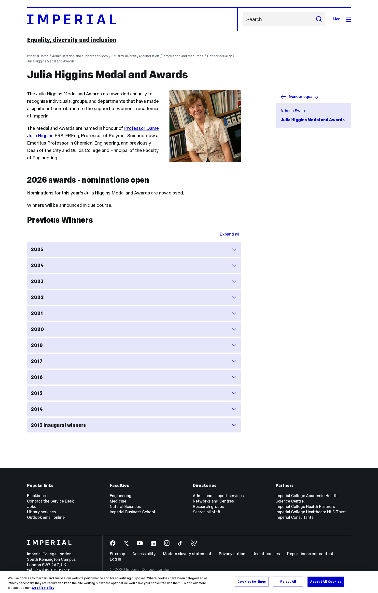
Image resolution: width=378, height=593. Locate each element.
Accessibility (144, 553)
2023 (134, 281)
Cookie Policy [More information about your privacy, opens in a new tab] (43, 588)
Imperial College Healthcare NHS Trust (311, 512)
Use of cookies (266, 553)
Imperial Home (37, 56)
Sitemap (117, 553)
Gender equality (219, 56)
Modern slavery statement (187, 553)
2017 (134, 361)
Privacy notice (232, 553)
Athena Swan (292, 110)
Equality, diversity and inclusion (71, 39)
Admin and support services (218, 495)
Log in (115, 559)
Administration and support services (80, 56)
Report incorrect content (310, 553)
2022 (134, 297)
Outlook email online (46, 517)
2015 (134, 393)
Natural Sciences (125, 506)
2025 (134, 249)
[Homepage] (132, 19)
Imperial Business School (132, 512)
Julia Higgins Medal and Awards (51, 61)
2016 (134, 377)
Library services (41, 512)
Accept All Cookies (325, 581)
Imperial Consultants (294, 517)
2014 (134, 409)
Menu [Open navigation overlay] (342, 19)
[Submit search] (318, 19)
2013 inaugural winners (134, 425)
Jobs (31, 506)
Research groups (208, 506)
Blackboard (37, 495)
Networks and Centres (213, 501)
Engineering (120, 495)
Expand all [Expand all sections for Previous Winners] (229, 234)
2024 (134, 265)
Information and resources (183, 56)
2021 (134, 313)
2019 (134, 345)
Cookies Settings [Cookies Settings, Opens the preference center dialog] (252, 581)
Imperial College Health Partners (305, 506)
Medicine (118, 501)
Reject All (288, 581)
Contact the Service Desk (50, 501)
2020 (134, 329)
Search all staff (207, 512)
